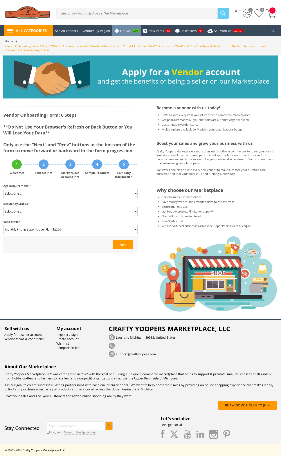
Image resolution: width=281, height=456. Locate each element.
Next (123, 245)
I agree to (71, 433)
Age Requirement (16, 186)
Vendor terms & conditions (24, 339)
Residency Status (15, 204)
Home (9, 41)
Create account (67, 339)
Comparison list (67, 348)
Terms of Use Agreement (80, 433)
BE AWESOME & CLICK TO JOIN (247, 405)
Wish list (62, 344)
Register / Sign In (68, 335)
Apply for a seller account (23, 335)
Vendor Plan (12, 222)
